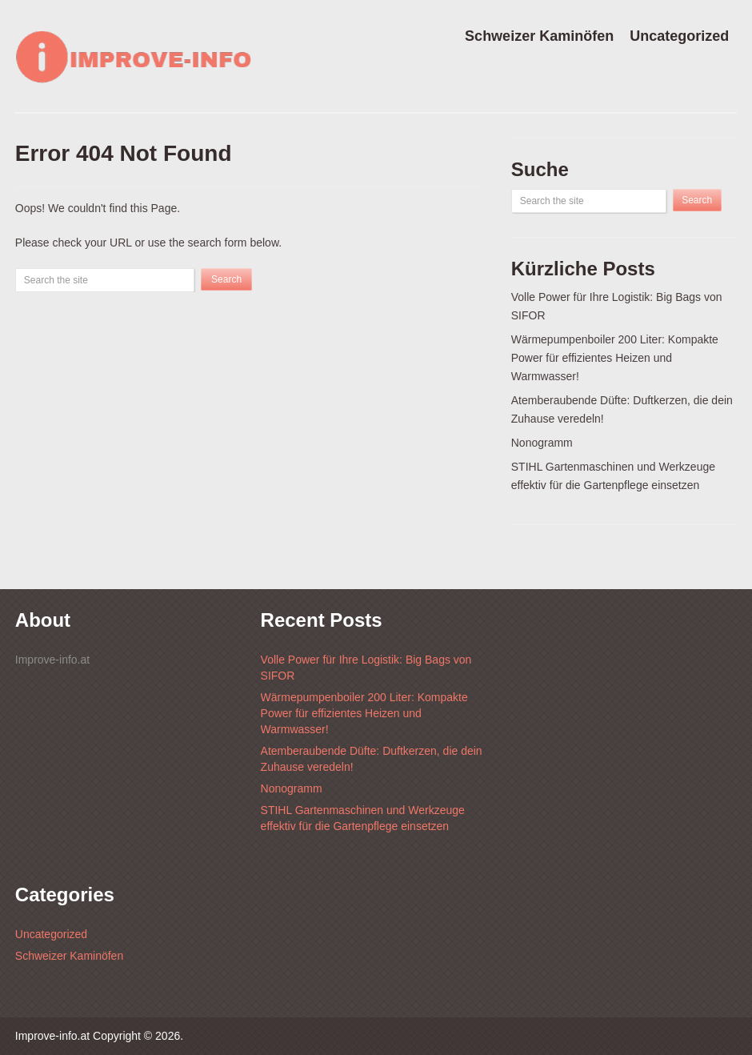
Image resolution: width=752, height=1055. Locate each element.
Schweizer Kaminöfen (539, 36)
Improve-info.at (52, 1035)
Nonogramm (542, 442)
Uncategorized (679, 36)
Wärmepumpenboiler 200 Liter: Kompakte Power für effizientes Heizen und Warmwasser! (614, 358)
